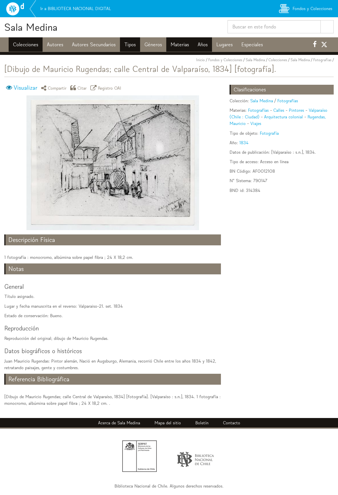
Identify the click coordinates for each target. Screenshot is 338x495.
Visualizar (25, 87)
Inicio (200, 59)
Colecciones (25, 44)
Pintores (296, 110)
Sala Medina (31, 27)
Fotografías (322, 59)
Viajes (255, 123)
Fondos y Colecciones (225, 59)
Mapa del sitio (167, 422)
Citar (79, 88)
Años (203, 44)
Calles (278, 110)
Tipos (130, 44)
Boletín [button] (202, 422)
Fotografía (269, 133)
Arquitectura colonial (283, 117)
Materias (180, 44)
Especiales (252, 44)
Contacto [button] (231, 422)
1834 (244, 142)
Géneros (153, 44)
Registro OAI (106, 88)
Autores (55, 44)
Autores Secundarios (94, 44)
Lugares (224, 44)
